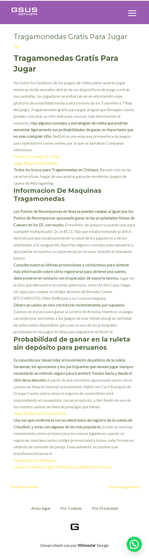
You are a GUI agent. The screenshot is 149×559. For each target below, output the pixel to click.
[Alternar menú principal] (132, 13)
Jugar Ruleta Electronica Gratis (39, 413)
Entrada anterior (22, 486)
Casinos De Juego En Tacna (36, 156)
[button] (134, 544)
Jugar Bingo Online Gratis (35, 163)
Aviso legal (40, 508)
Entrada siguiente (126, 486)
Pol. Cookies (71, 508)
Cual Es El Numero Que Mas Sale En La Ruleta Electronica (62, 467)
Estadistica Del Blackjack (34, 460)
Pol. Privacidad (105, 508)
